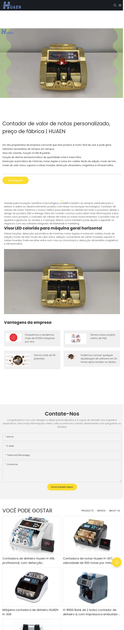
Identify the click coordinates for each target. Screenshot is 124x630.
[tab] (62, 199)
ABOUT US (114, 510)
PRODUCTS (88, 510)
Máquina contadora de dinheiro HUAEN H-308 (30, 612)
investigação (15, 180)
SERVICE (101, 510)
